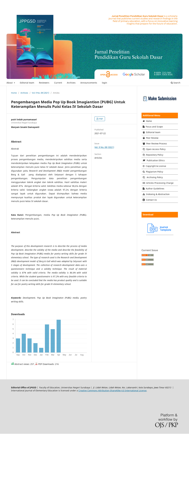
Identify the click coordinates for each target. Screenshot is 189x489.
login (104, 82)
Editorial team (27, 82)
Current (58, 82)
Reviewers (44, 82)
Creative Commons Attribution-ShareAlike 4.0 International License (112, 390)
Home (14, 92)
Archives (71, 82)
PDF (101, 118)
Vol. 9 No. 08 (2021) (40, 92)
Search (175, 82)
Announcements (88, 82)
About (10, 82)
